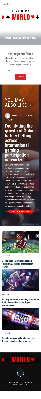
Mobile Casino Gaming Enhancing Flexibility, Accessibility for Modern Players (17, 263)
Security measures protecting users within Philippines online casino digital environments (20, 302)
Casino (10, 120)
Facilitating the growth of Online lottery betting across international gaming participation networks (20, 143)
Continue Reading (20, 211)
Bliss (16, 115)
